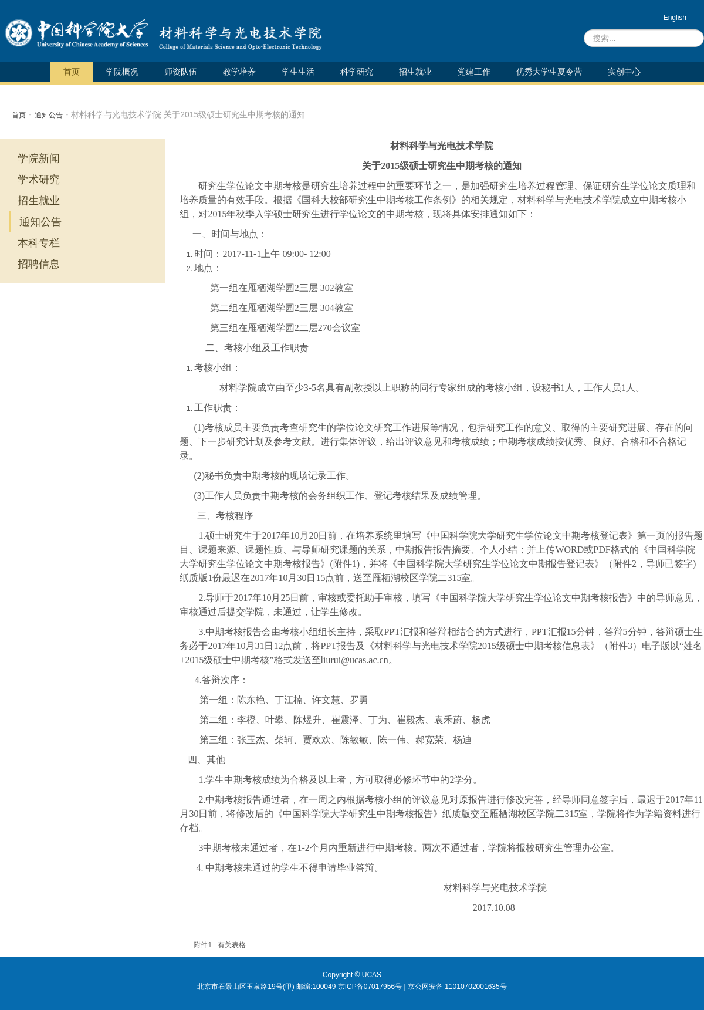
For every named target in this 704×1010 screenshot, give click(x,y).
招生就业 (415, 71)
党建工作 (474, 71)
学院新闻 (39, 158)
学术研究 (39, 179)
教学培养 (239, 71)
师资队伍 (180, 71)
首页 (71, 71)
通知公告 (49, 115)
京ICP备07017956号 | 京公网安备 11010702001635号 (422, 986)
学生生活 (298, 71)
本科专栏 (39, 243)
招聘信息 (39, 264)
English (675, 17)
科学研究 (356, 71)
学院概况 (122, 71)
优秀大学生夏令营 (549, 71)
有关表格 (232, 945)
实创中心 (624, 71)
